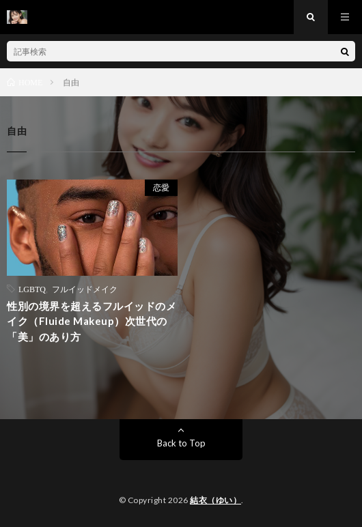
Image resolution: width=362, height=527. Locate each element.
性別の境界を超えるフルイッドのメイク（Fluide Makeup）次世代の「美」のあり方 (91, 321)
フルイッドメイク (84, 289)
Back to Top (181, 443)
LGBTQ (32, 289)
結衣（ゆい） (215, 500)
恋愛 (161, 187)
